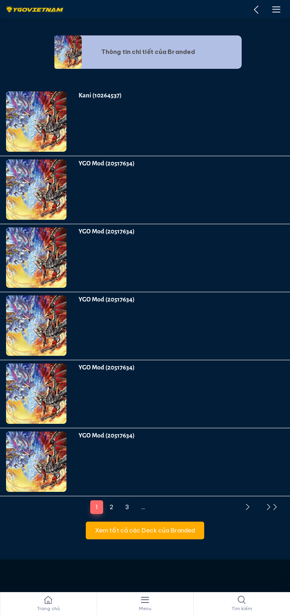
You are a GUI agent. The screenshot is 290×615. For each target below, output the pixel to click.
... (143, 507)
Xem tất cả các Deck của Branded (145, 530)
